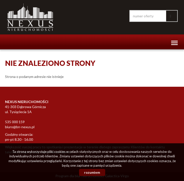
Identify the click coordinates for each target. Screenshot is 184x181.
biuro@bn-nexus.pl (19, 127)
